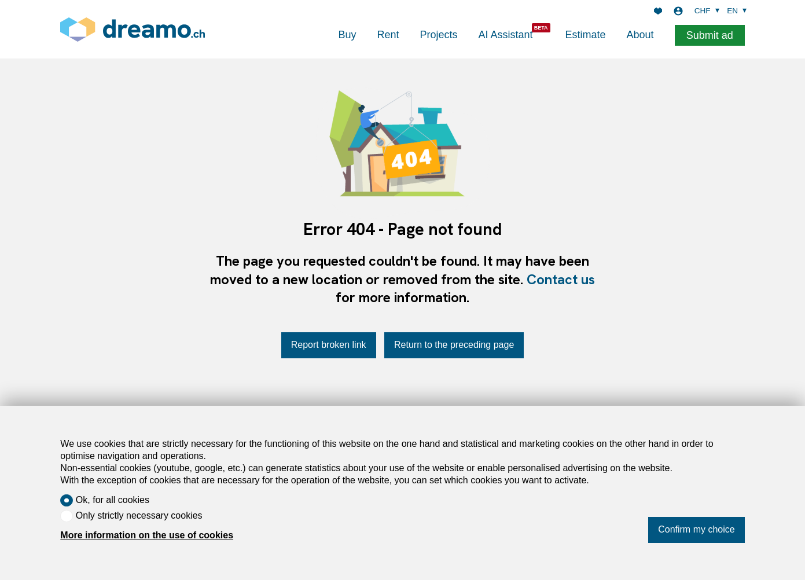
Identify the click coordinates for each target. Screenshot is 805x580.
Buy (347, 35)
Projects (438, 35)
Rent (388, 35)
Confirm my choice (696, 529)
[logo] (132, 29)
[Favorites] (658, 11)
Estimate (585, 35)
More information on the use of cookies (146, 535)
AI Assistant (506, 35)
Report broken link (328, 345)
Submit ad (709, 35)
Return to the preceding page (454, 345)
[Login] (678, 11)
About (640, 35)
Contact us (561, 279)
